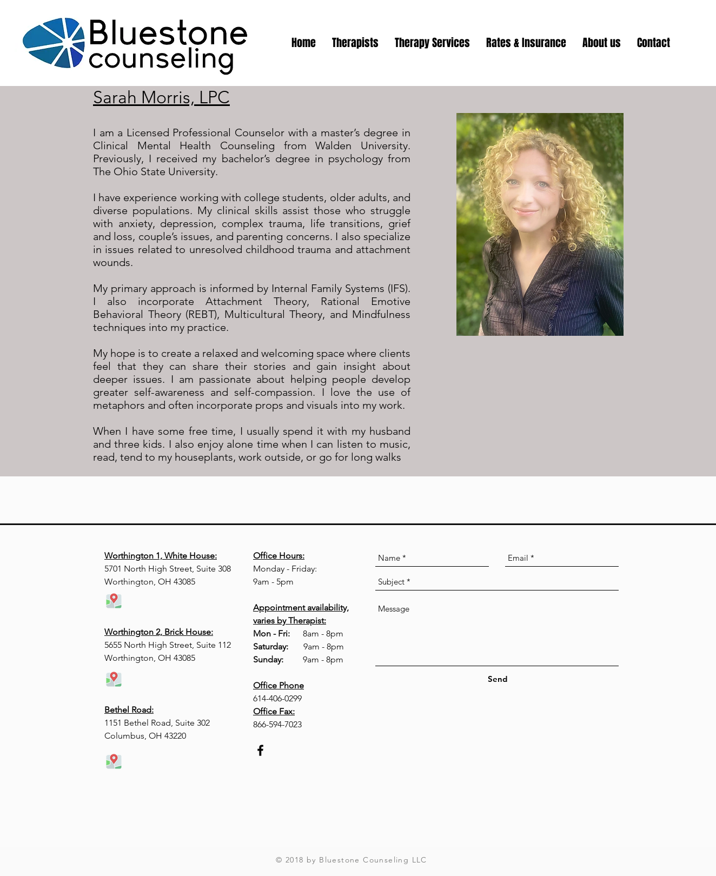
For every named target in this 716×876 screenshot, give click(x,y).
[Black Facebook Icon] (260, 750)
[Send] (497, 679)
